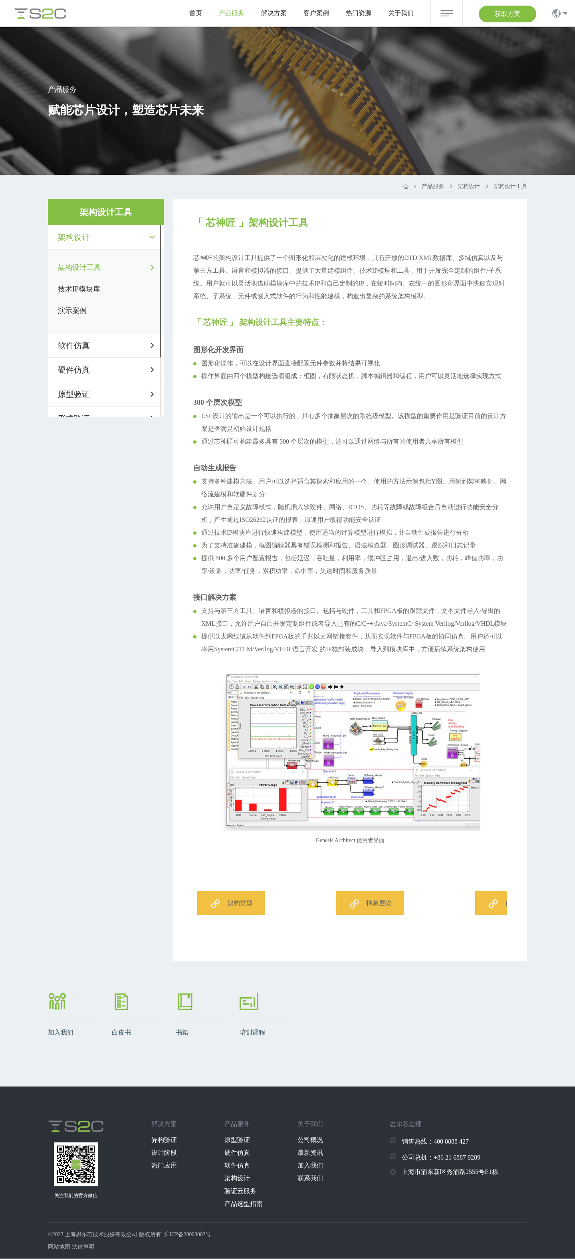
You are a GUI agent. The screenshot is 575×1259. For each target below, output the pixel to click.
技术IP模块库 (79, 289)
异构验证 (167, 1140)
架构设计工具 (79, 268)
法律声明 (83, 1247)
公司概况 (313, 1140)
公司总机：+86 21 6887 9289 (441, 1157)
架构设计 (74, 237)
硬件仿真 (74, 369)
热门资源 (358, 13)
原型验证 (74, 394)
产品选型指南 (247, 1204)
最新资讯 (313, 1153)
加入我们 (313, 1165)
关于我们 (401, 13)
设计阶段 (167, 1153)
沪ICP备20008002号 (188, 1235)
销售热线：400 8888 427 (435, 1141)
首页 (195, 13)
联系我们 (313, 1178)
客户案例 (316, 13)
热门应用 (167, 1165)
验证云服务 (244, 1191)
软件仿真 (74, 345)
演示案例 (72, 311)
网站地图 (59, 1247)
